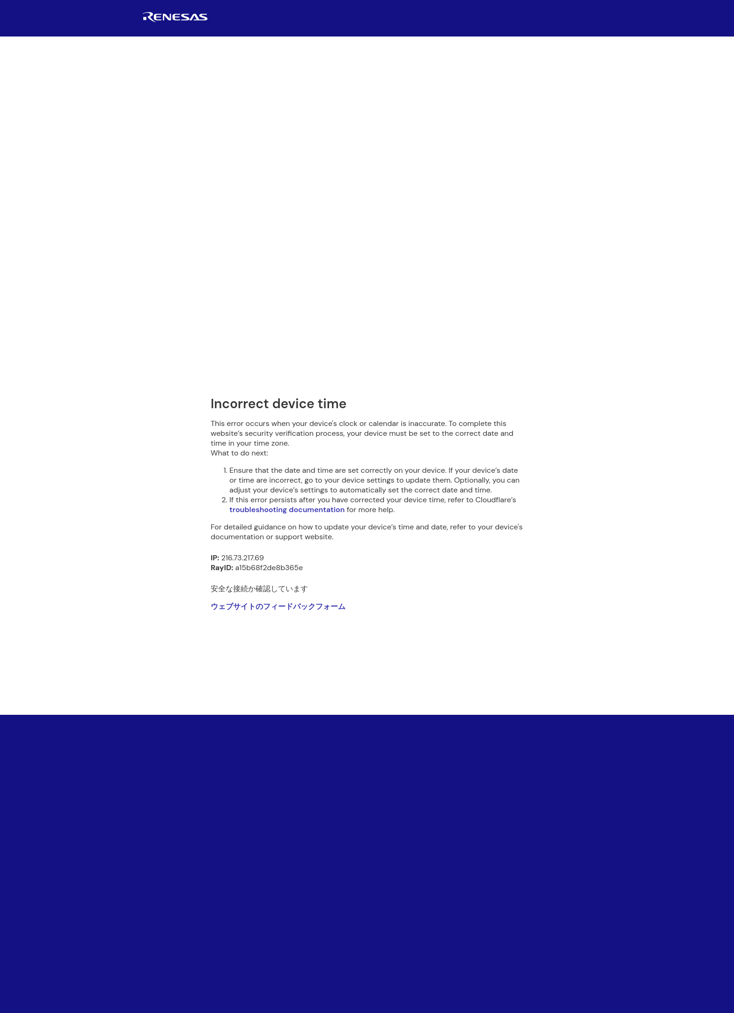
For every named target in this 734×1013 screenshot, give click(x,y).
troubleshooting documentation (287, 509)
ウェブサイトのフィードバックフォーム (278, 606)
